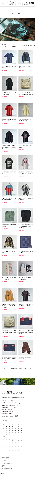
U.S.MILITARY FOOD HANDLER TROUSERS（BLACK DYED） (25, 226)
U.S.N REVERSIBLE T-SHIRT (9, 67)
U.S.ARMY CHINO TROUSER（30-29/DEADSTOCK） (9, 332)
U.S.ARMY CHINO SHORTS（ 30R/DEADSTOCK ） (25, 93)
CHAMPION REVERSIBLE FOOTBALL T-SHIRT (25, 172)
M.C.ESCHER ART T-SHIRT (9, 172)
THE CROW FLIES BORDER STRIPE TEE (9, 199)
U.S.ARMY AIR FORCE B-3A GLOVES (25, 357)
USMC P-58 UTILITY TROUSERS (9, 225)
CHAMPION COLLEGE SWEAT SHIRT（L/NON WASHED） (9, 305)
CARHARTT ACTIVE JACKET (9, 252)
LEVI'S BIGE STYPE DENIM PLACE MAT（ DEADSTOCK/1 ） (25, 332)
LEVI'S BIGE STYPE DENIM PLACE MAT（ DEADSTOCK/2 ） (9, 358)
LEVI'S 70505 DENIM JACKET (25, 67)
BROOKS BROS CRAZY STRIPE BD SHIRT (9, 278)
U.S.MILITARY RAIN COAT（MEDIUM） (9, 93)
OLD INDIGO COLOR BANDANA (25, 252)
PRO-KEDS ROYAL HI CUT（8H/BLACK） (25, 278)
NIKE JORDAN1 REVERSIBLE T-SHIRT (9, 119)
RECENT (32, 45)
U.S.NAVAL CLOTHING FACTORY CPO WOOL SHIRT (9, 147)
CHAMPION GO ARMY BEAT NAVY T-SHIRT (25, 304)
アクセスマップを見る (7, 400)
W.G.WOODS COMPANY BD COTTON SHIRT (25, 119)
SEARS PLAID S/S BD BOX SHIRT (25, 199)
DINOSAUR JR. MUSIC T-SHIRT (25, 146)
